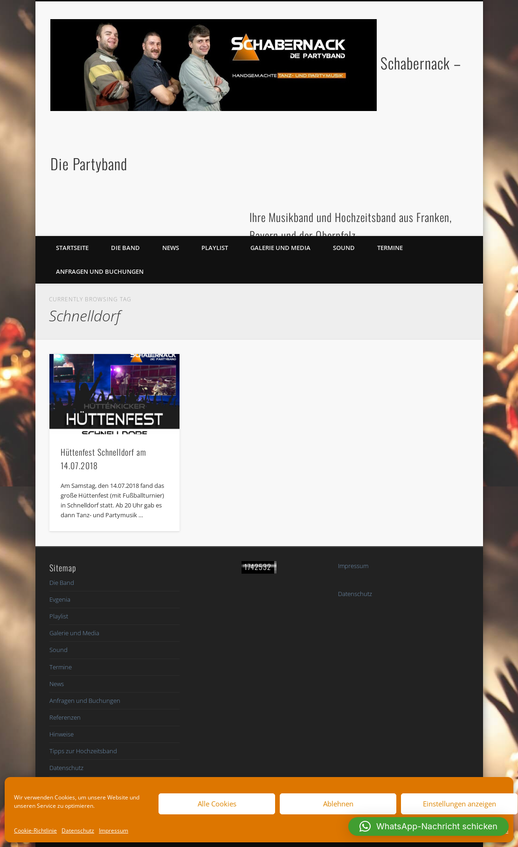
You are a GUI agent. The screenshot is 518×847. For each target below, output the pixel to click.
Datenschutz (78, 830)
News (170, 247)
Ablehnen (338, 803)
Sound (344, 247)
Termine (390, 247)
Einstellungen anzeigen (459, 803)
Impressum (113, 830)
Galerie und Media (280, 247)
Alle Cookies (217, 803)
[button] (428, 826)
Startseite (72, 247)
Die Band (125, 247)
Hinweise (61, 734)
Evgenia (59, 599)
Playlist (214, 247)
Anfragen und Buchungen (100, 271)
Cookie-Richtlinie (35, 830)
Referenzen (65, 717)
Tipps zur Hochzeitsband (83, 751)
